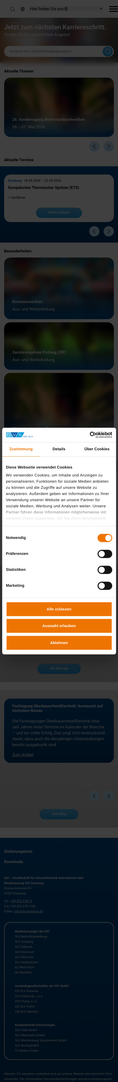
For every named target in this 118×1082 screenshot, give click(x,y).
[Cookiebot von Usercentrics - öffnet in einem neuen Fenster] (89, 435)
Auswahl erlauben (59, 625)
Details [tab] (59, 449)
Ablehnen (59, 642)
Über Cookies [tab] (97, 449)
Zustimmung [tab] (21, 449)
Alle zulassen (59, 609)
